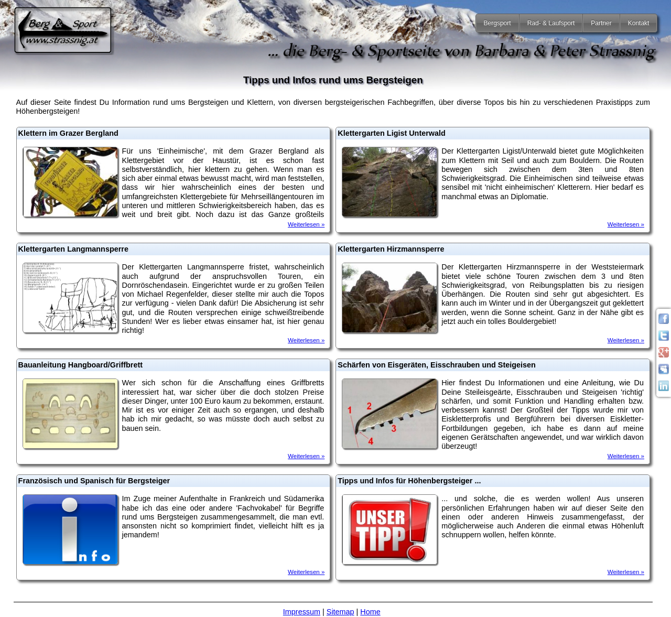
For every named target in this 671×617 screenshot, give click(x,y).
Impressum (301, 612)
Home (370, 612)
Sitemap (340, 612)
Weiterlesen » (306, 224)
